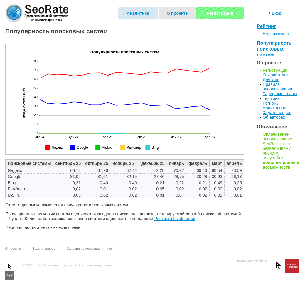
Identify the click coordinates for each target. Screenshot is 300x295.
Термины (271, 98)
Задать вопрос (277, 112)
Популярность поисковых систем (274, 49)
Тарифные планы (280, 93)
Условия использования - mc (89, 248)
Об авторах (274, 117)
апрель (234, 163)
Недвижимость (277, 33)
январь (176, 163)
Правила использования (277, 86)
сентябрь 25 (68, 163)
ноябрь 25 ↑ (124, 163)
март (217, 163)
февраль (197, 163)
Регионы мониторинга (275, 105)
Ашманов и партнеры (60, 265)
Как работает (275, 75)
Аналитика (138, 13)
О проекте (177, 13)
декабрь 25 (153, 163)
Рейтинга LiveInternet (174, 218)
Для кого (271, 79)
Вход (277, 13)
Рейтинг (266, 26)
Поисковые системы (29, 163)
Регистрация (220, 13)
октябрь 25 (96, 163)
